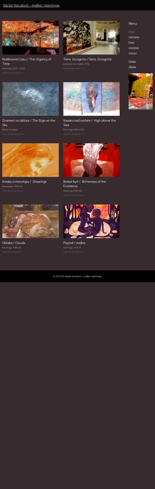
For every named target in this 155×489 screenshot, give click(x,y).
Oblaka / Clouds (13, 242)
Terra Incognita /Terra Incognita (87, 59)
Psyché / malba (74, 242)
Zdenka (132, 66)
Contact (133, 53)
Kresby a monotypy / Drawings (24, 181)
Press (131, 42)
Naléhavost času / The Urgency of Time (26, 61)
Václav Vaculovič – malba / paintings (31, 5)
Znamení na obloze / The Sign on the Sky (28, 122)
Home (132, 31)
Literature (134, 47)
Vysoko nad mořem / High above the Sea (89, 122)
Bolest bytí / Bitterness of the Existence (84, 183)
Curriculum (134, 36)
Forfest (132, 61)
